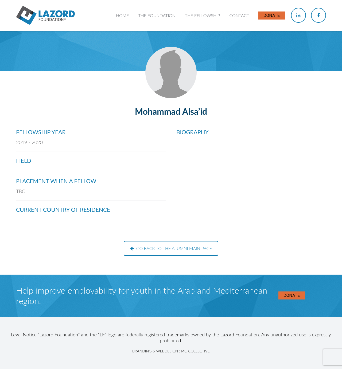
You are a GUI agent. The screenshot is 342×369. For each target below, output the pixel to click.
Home (122, 15)
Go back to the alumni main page (171, 248)
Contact (239, 15)
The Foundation (157, 15)
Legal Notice (24, 334)
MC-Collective (195, 351)
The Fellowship (202, 15)
